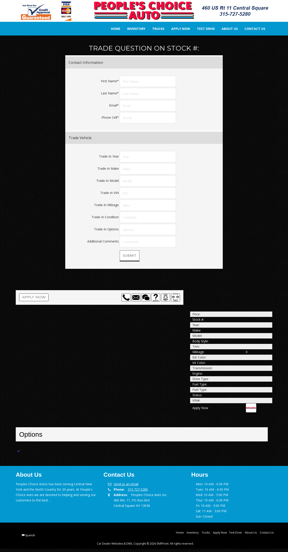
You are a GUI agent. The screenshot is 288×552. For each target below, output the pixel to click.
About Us (226, 29)
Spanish (30, 535)
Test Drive (203, 29)
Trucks (155, 29)
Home (112, 29)
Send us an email (126, 484)
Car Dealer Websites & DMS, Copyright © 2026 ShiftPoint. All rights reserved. (145, 543)
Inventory (133, 29)
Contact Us (251, 29)
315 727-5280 (138, 489)
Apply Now (177, 29)
